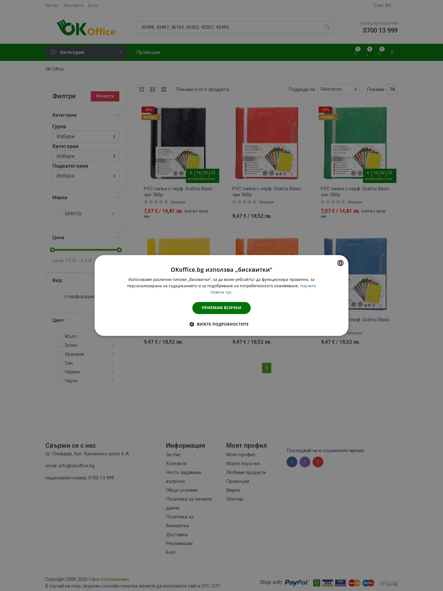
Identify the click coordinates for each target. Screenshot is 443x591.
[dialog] (221, 295)
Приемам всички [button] (221, 307)
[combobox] (340, 263)
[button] (221, 324)
